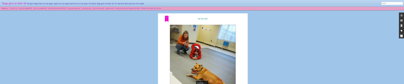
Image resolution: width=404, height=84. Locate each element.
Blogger (211, 82)
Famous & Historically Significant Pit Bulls (127, 8)
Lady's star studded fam (40, 8)
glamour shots (110, 8)
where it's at (14, 8)
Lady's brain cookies (98, 8)
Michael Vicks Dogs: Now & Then (151, 8)
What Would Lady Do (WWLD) (57, 8)
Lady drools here (87, 8)
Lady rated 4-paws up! (74, 8)
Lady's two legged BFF (25, 8)
